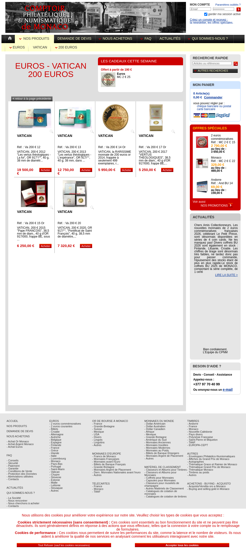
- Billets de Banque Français (109, 464)
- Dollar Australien (155, 426)
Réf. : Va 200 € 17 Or (152, 147)
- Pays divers (195, 434)
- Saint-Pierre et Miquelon (202, 439)
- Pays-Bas (55, 463)
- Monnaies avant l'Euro (106, 461)
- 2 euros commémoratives (65, 423)
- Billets (53, 429)
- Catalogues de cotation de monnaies (160, 492)
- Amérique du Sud (155, 439)
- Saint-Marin (57, 469)
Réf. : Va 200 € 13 (69, 147)
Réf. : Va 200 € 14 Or (112, 147)
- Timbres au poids (198, 472)
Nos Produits (34, 38)
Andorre (216, 179)
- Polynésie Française (200, 437)
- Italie (53, 455)
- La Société (14, 497)
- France (54, 447)
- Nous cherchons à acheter (23, 503)
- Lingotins (98, 442)
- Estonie (54, 479)
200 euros (66, 47)
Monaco (216, 157)
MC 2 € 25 (123, 75)
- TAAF (96, 491)
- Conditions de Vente (19, 471)
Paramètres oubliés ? (228, 4)
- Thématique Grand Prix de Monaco (208, 467)
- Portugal (55, 466)
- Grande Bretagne (103, 467)
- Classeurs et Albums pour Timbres (165, 469)
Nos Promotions (217, 205)
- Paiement (13, 465)
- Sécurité (12, 463)
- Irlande (54, 453)
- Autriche (55, 437)
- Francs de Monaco (104, 456)
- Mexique (98, 431)
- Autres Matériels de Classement (164, 488)
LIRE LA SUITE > (226, 275)
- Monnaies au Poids (156, 450)
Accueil (12, 420)
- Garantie (12, 468)
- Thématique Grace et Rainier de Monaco (212, 464)
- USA (95, 434)
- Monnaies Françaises (105, 458)
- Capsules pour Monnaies (160, 480)
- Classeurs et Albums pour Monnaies (160, 473)
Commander (213, 97)
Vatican (40, 47)
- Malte (53, 482)
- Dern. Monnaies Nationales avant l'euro (116, 472)
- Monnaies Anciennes (157, 442)
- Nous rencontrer (17, 500)
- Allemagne (56, 434)
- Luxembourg (57, 458)
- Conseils (12, 460)
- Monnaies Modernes (157, 447)
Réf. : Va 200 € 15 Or (30, 223)
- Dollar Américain (155, 423)
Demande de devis (74, 38)
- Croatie (54, 431)
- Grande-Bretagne (103, 426)
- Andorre (192, 423)
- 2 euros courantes (60, 426)
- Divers (96, 437)
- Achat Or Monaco (18, 441)
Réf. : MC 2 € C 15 (223, 142)
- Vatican (54, 471)
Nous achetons (116, 38)
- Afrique (149, 431)
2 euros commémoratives (222, 137)
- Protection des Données (22, 473)
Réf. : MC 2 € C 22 (223, 161)
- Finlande (55, 445)
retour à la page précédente (32, 98)
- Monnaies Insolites (156, 445)
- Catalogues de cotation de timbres (165, 496)
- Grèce (53, 450)
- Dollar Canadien (154, 429)
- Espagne (55, 442)
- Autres (54, 490)
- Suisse (97, 429)
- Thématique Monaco (200, 469)
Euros (17, 47)
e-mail (227, 389)
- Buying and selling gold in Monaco (208, 488)
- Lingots (97, 439)
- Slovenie (55, 477)
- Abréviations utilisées (20, 476)
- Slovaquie (56, 487)
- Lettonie (55, 485)
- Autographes (195, 461)
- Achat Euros (15, 446)
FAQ (146, 38)
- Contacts (13, 479)
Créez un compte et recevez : (209, 19)
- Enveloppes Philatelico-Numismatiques (211, 456)
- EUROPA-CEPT (197, 445)
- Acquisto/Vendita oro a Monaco (206, 486)
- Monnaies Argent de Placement (111, 469)
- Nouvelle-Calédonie (199, 431)
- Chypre (54, 474)
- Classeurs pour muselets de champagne (161, 484)
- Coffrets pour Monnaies (159, 477)
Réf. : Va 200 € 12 (28, 147)
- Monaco (55, 461)
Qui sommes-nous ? (209, 38)
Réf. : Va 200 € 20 (69, 223)
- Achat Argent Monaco (20, 444)
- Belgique (55, 439)
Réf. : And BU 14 (222, 183)
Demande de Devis (20, 431)
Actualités (169, 38)
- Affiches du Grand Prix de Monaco (208, 458)
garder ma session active (224, 14)
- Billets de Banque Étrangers (161, 453)
